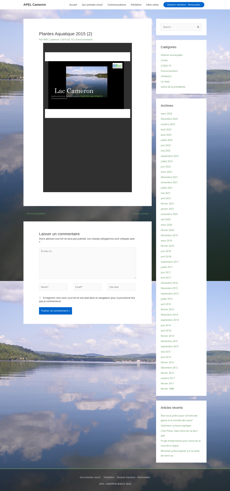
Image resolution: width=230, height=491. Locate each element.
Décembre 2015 (169, 287)
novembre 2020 (169, 213)
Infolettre (136, 4)
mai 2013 (166, 350)
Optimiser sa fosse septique (176, 424)
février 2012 (167, 371)
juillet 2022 (167, 161)
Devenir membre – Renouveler (134, 475)
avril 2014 (166, 329)
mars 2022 (166, 171)
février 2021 (167, 203)
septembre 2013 (170, 345)
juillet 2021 (167, 187)
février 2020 (167, 229)
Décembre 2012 (169, 366)
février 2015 (167, 308)
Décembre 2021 (169, 176)
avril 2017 (166, 277)
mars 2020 (166, 224)
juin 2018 (166, 250)
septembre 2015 (170, 292)
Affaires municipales (172, 55)
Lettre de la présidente (173, 86)
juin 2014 (166, 324)
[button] (183, 4)
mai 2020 (166, 219)
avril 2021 (166, 197)
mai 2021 (166, 192)
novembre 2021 (169, 182)
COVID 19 (166, 65)
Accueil (73, 4)
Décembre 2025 (169, 118)
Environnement (84, 39)
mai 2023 (166, 150)
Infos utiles (152, 4)
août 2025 (166, 129)
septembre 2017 (170, 261)
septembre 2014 (170, 319)
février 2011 (167, 382)
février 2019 (167, 245)
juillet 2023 (167, 140)
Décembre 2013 (169, 340)
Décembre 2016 (169, 282)
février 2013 (167, 361)
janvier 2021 (167, 208)
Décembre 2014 (169, 313)
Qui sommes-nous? (92, 4)
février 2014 (167, 334)
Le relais (165, 81)
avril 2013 (166, 356)
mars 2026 (166, 113)
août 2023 (166, 134)
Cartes (164, 60)
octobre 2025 (168, 124)
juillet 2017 (167, 266)
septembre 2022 (170, 155)
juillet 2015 (167, 298)
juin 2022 (166, 166)
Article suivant (141, 213)
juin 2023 (166, 145)
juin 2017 (166, 271)
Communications (117, 4)
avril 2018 (166, 255)
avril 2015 (166, 303)
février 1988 (167, 387)
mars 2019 (166, 240)
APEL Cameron (35, 4)
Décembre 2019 (169, 234)
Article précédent (35, 213)
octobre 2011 (168, 377)
